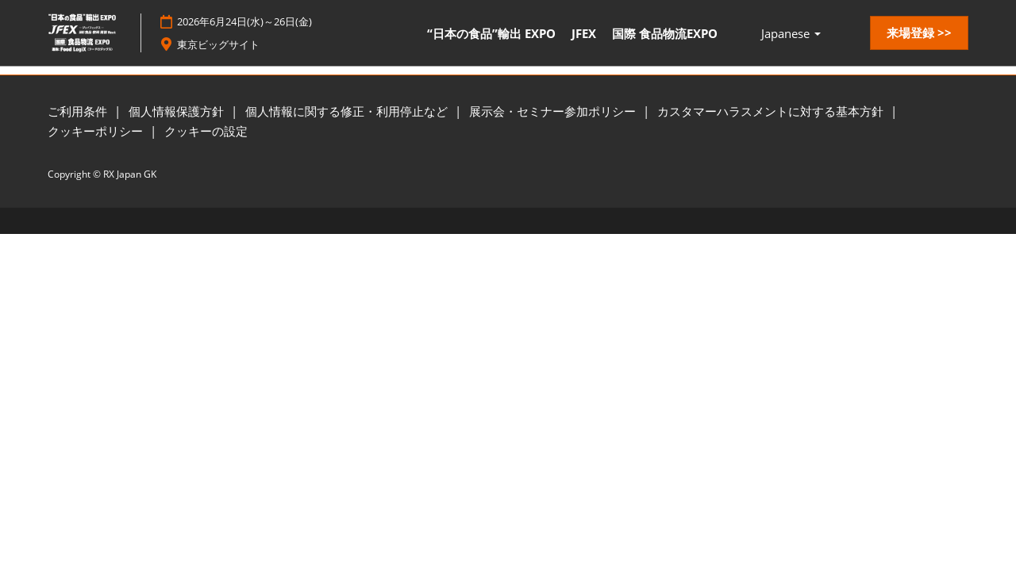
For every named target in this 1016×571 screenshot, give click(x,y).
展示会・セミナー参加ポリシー (554, 111)
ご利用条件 (79, 111)
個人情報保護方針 (178, 111)
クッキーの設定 (206, 131)
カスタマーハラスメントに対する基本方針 (772, 111)
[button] (919, 33)
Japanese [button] (791, 33)
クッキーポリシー (97, 131)
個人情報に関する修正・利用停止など (348, 111)
